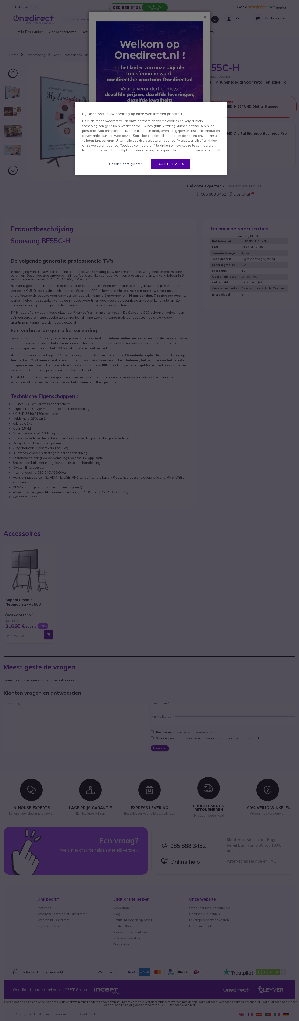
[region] (151, 138)
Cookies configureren (126, 164)
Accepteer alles (170, 163)
